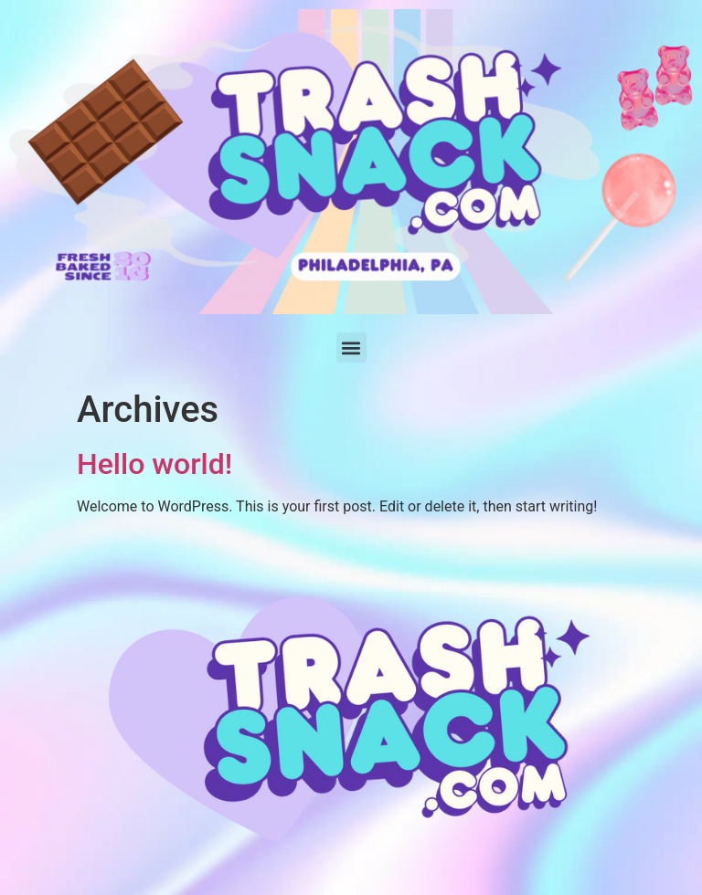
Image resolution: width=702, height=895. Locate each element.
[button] (351, 347)
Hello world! (154, 464)
